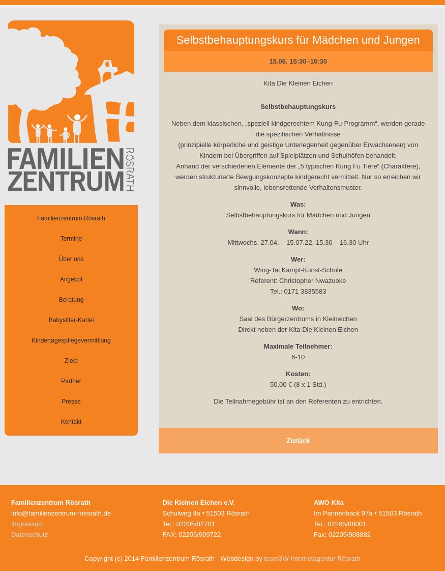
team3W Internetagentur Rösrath (312, 558)
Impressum (27, 524)
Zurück (298, 441)
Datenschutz (29, 534)
